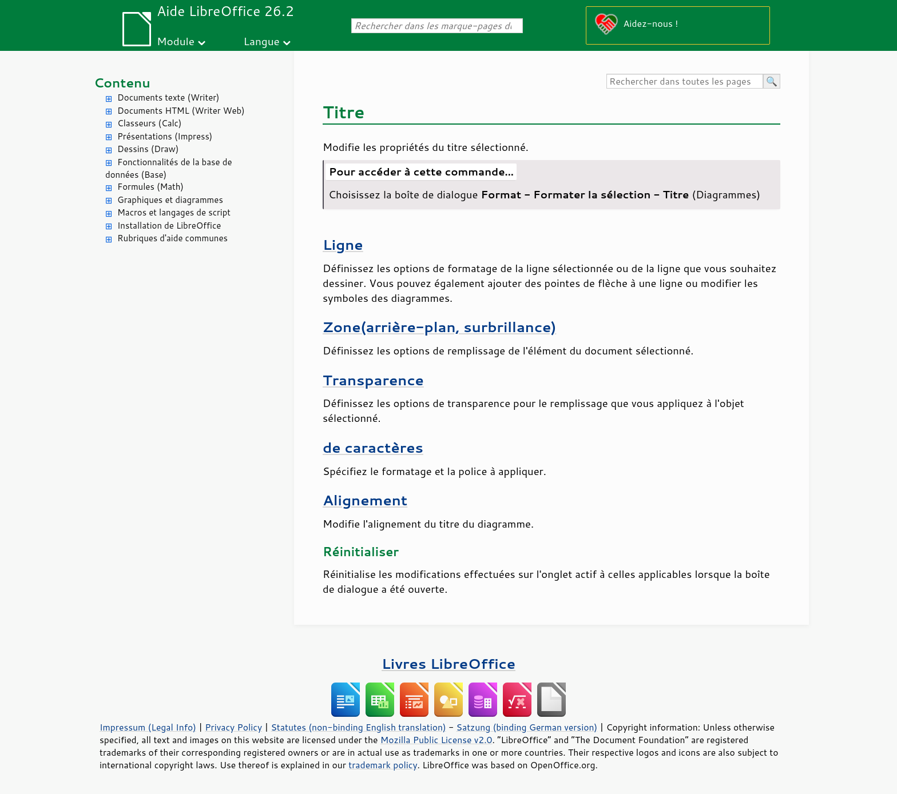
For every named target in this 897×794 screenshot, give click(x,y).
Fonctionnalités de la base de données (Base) (168, 168)
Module (176, 41)
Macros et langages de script (174, 212)
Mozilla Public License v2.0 (436, 739)
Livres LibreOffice (448, 663)
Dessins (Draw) (147, 149)
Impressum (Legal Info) (148, 727)
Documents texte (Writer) (168, 97)
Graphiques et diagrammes (170, 200)
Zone (439, 327)
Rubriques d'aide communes (172, 238)
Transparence (373, 380)
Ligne (343, 244)
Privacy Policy (233, 727)
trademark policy (382, 765)
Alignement (365, 500)
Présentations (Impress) (164, 136)
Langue (261, 41)
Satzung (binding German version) (527, 727)
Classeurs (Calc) (149, 123)
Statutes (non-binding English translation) (358, 727)
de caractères (373, 447)
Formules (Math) (150, 187)
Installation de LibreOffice (169, 226)
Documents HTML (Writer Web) (181, 111)
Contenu (122, 82)
